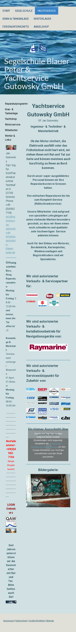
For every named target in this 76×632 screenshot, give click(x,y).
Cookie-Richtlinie (37, 620)
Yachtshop (11, 118)
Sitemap (50, 620)
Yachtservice (46, 10)
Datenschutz (21, 620)
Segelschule (23, 10)
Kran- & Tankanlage (11, 111)
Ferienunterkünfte (15, 26)
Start (6, 10)
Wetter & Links (10, 137)
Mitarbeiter (11, 130)
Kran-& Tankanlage (15, 18)
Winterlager (42, 18)
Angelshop (41, 26)
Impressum (8, 620)
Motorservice (12, 124)
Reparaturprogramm (12, 103)
